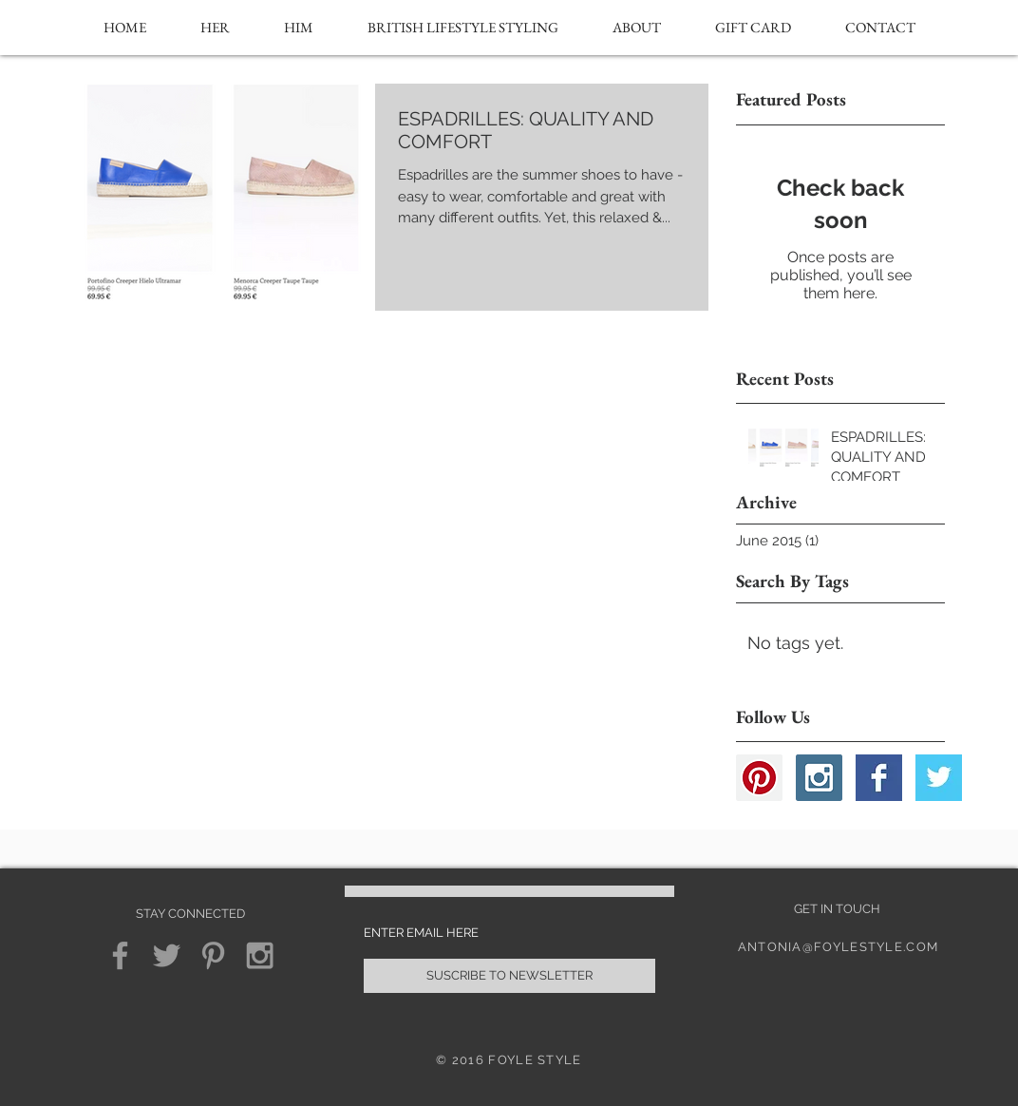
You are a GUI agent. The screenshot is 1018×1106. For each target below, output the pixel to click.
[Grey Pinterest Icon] (213, 955)
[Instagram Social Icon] (819, 777)
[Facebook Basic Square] (879, 777)
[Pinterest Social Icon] (759, 777)
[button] (215, 27)
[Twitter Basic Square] (938, 777)
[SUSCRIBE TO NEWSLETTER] (509, 976)
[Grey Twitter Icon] (166, 955)
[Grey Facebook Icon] (120, 955)
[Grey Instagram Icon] (259, 955)
